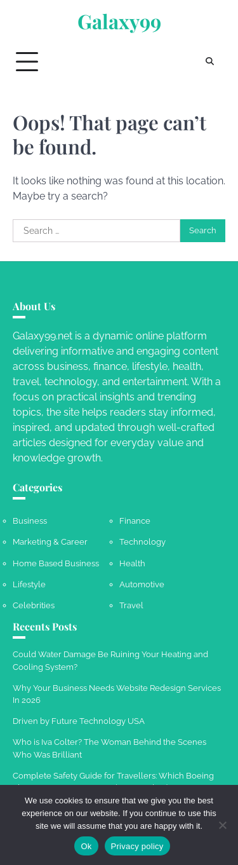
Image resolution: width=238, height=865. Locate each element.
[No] (222, 825)
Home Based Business (56, 563)
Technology (142, 542)
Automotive (141, 584)
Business (30, 521)
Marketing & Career (50, 542)
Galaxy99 (119, 21)
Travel (131, 605)
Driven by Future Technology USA (79, 721)
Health (132, 563)
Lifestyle (29, 584)
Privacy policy (137, 846)
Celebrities (34, 605)
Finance (134, 521)
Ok (86, 846)
